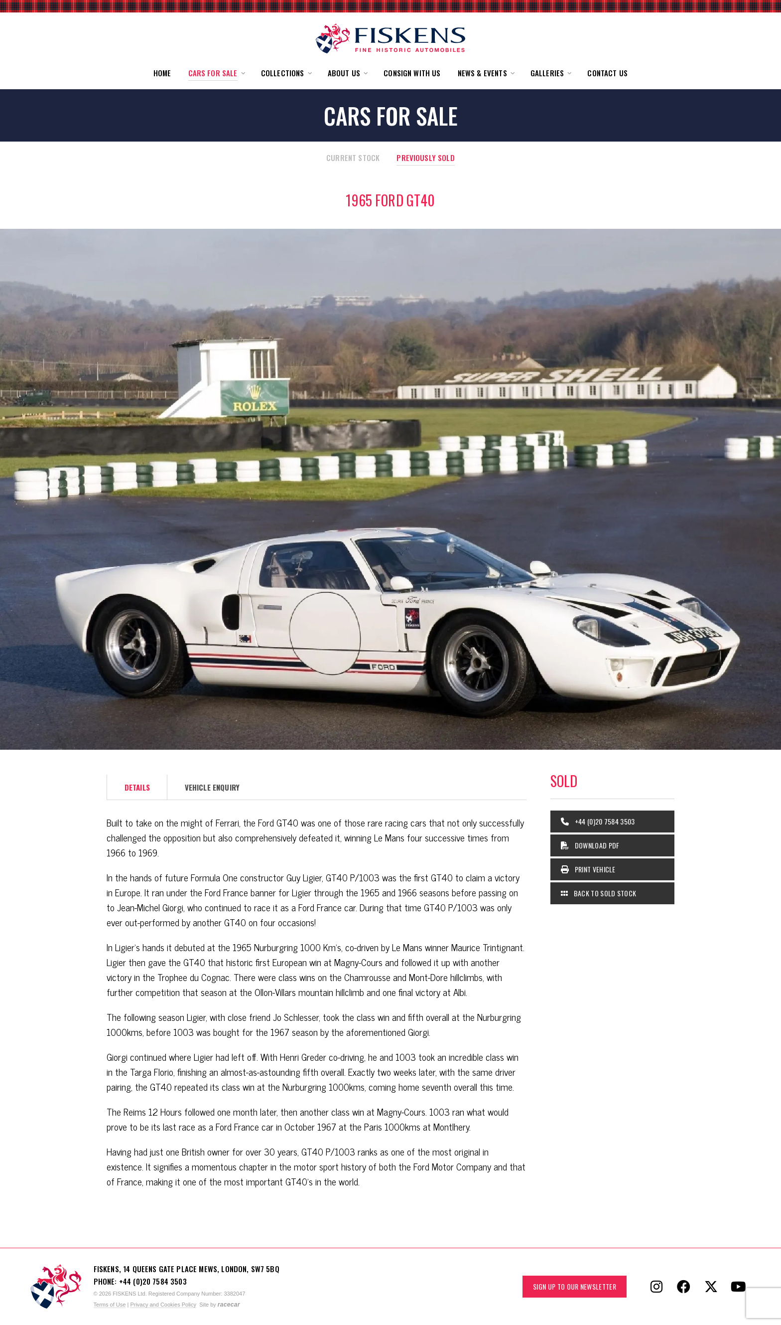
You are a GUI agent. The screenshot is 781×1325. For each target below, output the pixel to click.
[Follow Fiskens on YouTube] (738, 1286)
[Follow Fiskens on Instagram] (656, 1286)
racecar (229, 1304)
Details (137, 787)
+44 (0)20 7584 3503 (598, 821)
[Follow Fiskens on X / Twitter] (711, 1286)
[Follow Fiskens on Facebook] (683, 1286)
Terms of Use (110, 1305)
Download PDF (590, 845)
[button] (216, 73)
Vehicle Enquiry (212, 787)
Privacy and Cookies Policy (163, 1305)
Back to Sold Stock (598, 893)
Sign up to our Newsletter (574, 1286)
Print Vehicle (588, 869)
